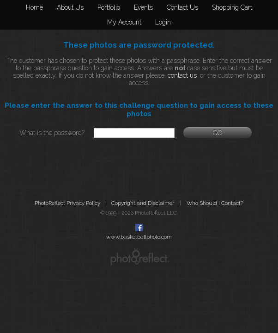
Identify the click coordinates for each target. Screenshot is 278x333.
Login (163, 22)
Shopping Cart (232, 7)
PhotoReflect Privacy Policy (67, 203)
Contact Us (182, 7)
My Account (124, 22)
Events (143, 7)
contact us (182, 75)
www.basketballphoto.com (139, 237)
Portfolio (108, 7)
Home (34, 7)
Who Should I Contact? (215, 203)
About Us (70, 7)
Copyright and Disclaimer (143, 203)
